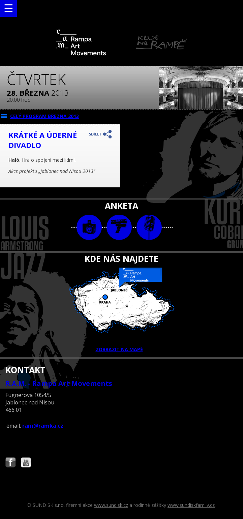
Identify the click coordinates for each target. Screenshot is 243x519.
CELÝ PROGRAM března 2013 (44, 116)
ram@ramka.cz (42, 425)
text (149, 227)
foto (89, 227)
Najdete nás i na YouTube (26, 463)
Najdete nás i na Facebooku (10, 463)
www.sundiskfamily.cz (191, 505)
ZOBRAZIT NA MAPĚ (122, 310)
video (119, 227)
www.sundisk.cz (111, 505)
